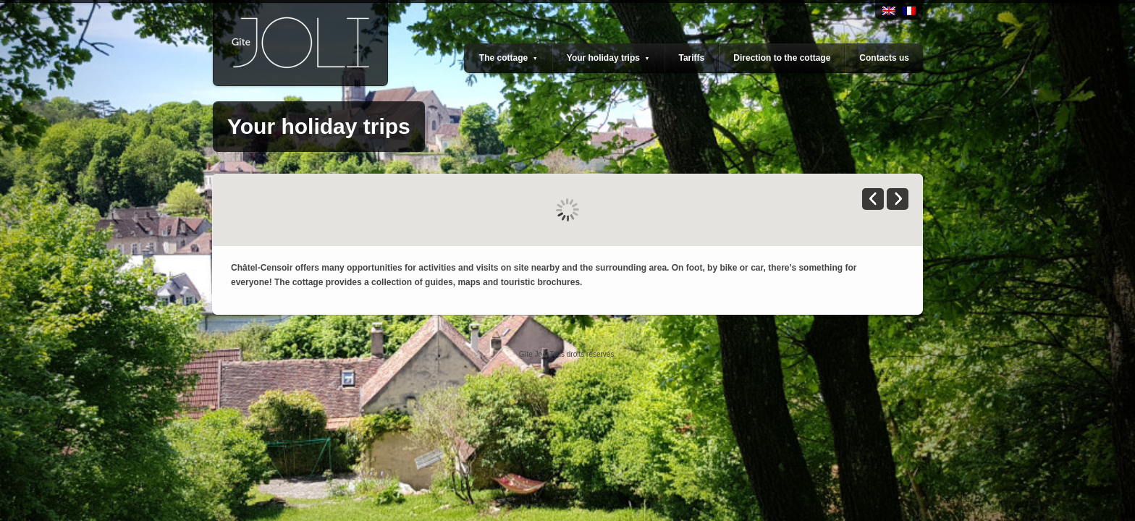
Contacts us (884, 58)
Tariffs (692, 58)
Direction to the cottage (781, 58)
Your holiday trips (608, 58)
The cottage (508, 58)
